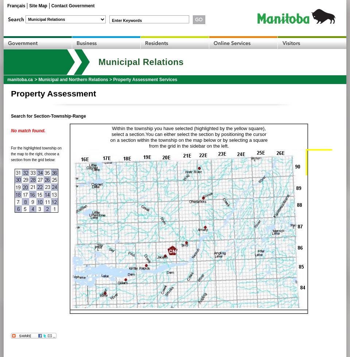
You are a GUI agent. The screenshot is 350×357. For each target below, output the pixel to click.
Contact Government (73, 5)
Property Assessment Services (145, 79)
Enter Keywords (127, 20)
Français (16, 5)
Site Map (38, 5)
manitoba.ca (20, 79)
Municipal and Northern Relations (73, 79)
